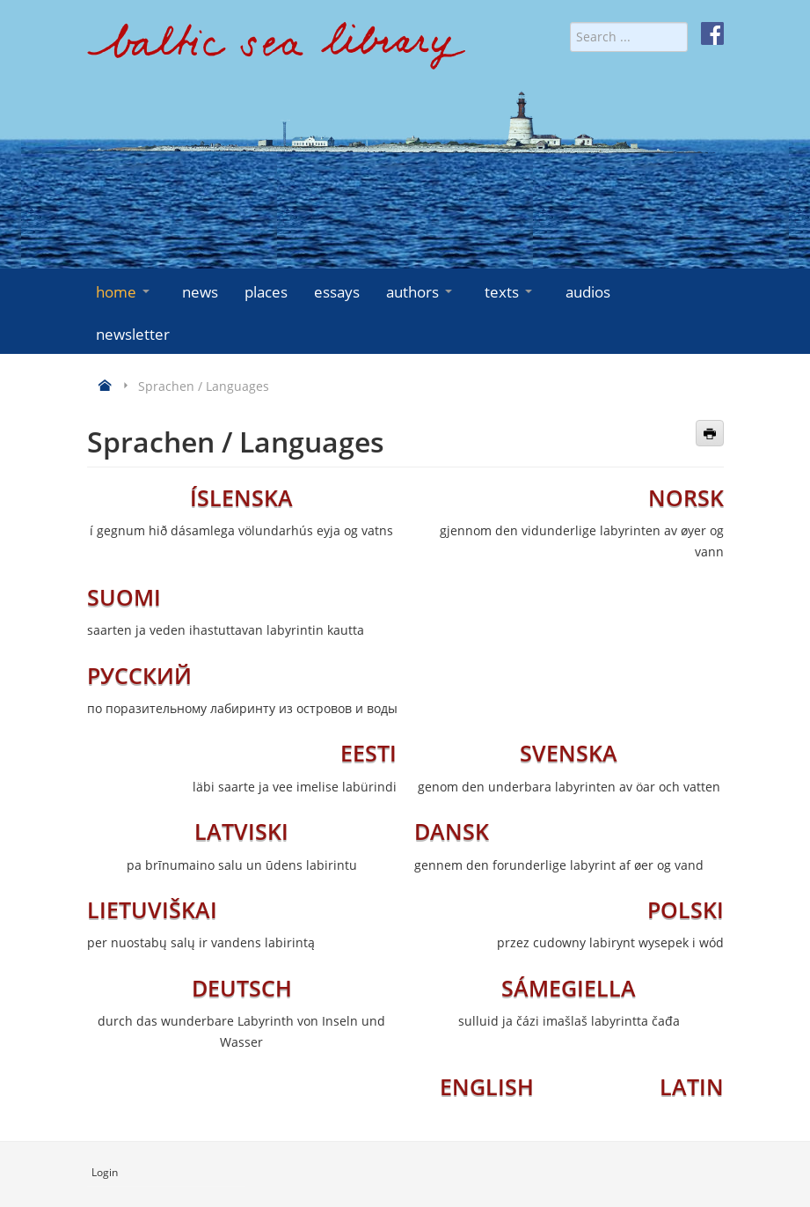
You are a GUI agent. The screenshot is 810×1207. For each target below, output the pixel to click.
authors (421, 291)
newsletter (133, 334)
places (266, 292)
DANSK (451, 831)
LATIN (692, 1086)
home (124, 291)
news (200, 292)
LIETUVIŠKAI (152, 909)
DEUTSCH (242, 988)
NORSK (686, 497)
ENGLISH (487, 1086)
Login (104, 1172)
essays (337, 292)
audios (588, 292)
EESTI (368, 753)
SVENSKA (568, 753)
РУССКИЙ (139, 675)
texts (510, 291)
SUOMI (124, 597)
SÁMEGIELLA (568, 988)
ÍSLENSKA (241, 497)
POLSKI (685, 909)
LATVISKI (241, 831)
